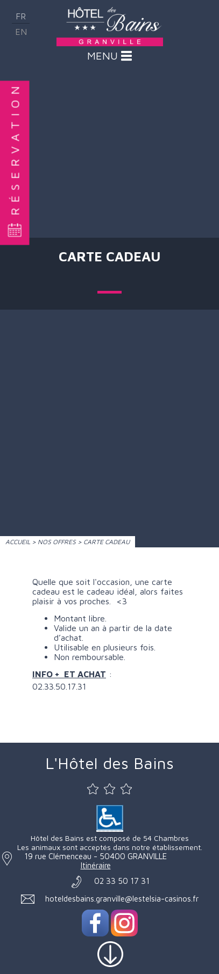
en (21, 31)
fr (21, 16)
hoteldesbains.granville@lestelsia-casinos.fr (122, 898)
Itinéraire (96, 865)
